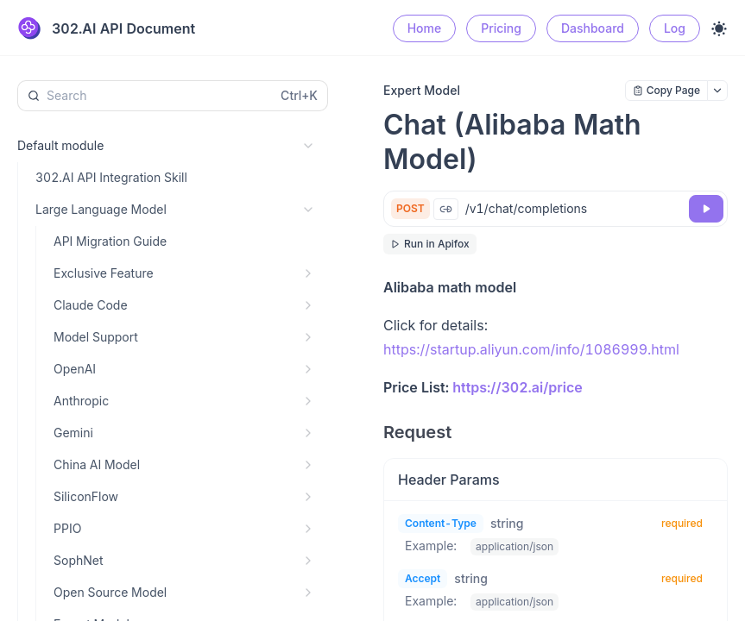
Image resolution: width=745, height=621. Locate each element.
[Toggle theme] (719, 28)
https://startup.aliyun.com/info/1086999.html (531, 349)
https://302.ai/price (517, 387)
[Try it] (706, 209)
